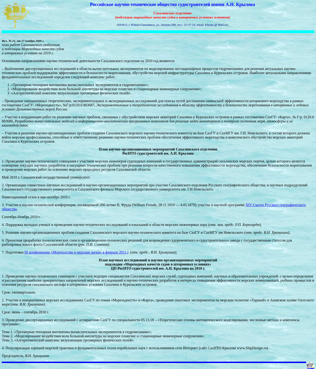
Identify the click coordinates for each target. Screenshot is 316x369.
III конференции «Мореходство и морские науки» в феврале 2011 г (76, 252)
